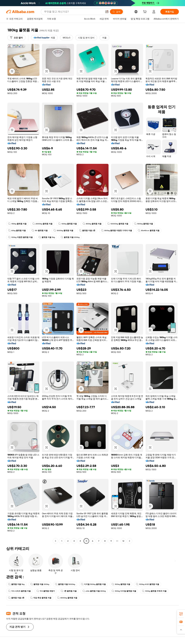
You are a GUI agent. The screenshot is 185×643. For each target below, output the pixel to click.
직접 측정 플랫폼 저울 (40, 598)
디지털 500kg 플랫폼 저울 (93, 584)
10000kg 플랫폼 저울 (117, 224)
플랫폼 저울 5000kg (65, 584)
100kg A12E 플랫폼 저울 (147, 584)
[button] (107, 12)
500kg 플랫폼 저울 (143, 224)
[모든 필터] (16, 37)
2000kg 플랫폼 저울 (42, 224)
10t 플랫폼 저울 (40, 230)
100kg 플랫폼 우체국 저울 (154, 591)
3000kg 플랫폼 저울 (67, 598)
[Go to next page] (129, 541)
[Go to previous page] (55, 541)
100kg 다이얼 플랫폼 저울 (124, 591)
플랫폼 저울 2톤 (87, 230)
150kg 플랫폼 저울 (17, 224)
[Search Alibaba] (73, 11)
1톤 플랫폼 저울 (69, 591)
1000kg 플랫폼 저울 (63, 230)
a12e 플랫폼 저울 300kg (94, 591)
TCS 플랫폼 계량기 (46, 591)
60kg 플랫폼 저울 (17, 230)
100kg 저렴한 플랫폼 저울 (20, 237)
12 (123, 541)
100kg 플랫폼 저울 (67, 224)
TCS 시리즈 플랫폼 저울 (19, 591)
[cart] (145, 12)
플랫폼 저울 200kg (70, 237)
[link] (181, 614)
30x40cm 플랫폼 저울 (148, 230)
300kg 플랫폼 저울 (92, 224)
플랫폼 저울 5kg (47, 237)
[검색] (116, 11)
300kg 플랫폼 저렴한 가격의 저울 (116, 230)
